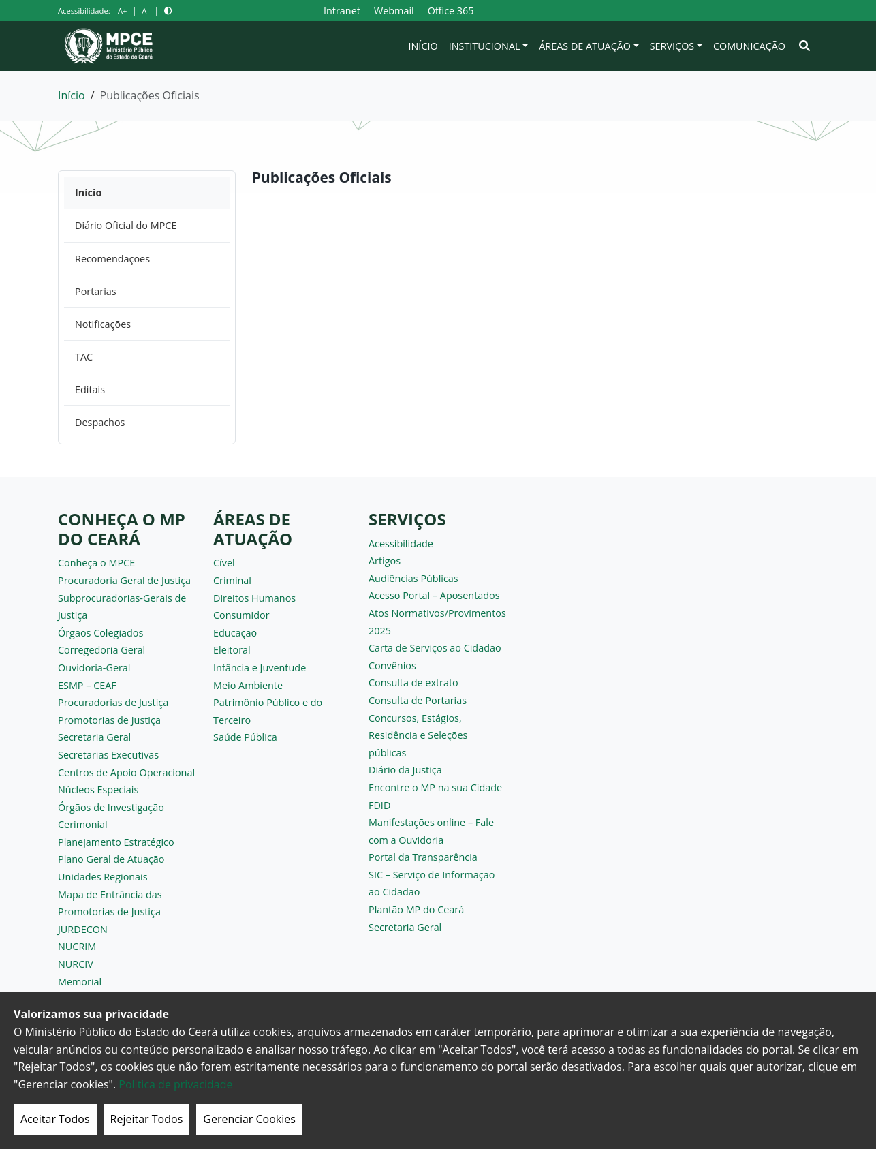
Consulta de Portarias (418, 700)
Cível (224, 562)
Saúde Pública (245, 737)
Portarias (95, 291)
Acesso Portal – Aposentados (434, 595)
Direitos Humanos (254, 598)
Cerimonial (83, 824)
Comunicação (749, 46)
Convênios (392, 665)
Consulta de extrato (413, 682)
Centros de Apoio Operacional (126, 772)
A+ (122, 10)
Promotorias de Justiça (109, 720)
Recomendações (112, 258)
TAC (84, 356)
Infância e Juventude (259, 667)
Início (423, 46)
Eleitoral (232, 649)
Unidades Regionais (103, 876)
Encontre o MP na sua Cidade (435, 787)
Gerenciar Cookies (249, 1119)
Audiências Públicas (413, 578)
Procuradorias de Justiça (113, 702)
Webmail (394, 10)
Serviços (672, 46)
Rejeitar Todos (146, 1119)
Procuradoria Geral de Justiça (124, 580)
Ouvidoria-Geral (94, 667)
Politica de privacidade (175, 1084)
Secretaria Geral (94, 737)
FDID (379, 805)
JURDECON (83, 929)
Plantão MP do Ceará (416, 909)
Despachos (100, 422)
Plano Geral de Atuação (111, 859)
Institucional (484, 46)
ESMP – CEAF (87, 685)
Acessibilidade (401, 543)
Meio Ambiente (248, 685)
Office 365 (451, 10)
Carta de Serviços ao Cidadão (435, 647)
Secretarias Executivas (108, 754)
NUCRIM (77, 946)
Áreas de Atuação (585, 46)
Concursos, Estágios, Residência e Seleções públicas (418, 735)
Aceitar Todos (55, 1119)
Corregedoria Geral (101, 649)
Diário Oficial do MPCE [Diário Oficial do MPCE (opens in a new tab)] (125, 225)
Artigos (385, 560)
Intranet (342, 10)
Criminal (232, 580)
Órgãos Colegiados (100, 632)
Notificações (103, 324)
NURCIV (75, 964)
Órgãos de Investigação (111, 807)
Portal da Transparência (423, 857)
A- (145, 10)
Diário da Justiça (405, 769)
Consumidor (241, 615)
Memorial (79, 981)
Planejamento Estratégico (116, 842)
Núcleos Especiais (98, 789)
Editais (90, 389)
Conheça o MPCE (96, 562)
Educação (235, 632)
